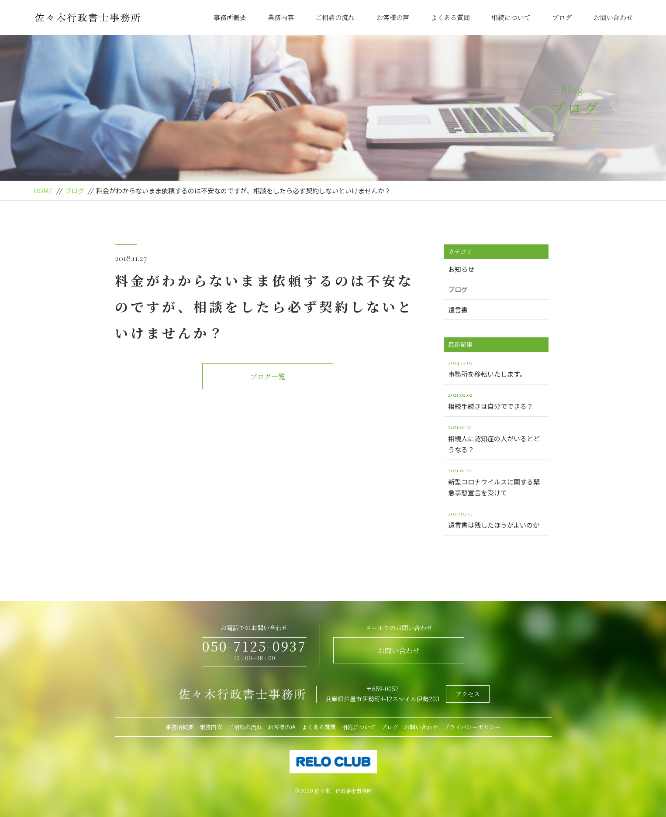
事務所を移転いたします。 (496, 367)
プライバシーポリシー (472, 727)
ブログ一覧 (267, 376)
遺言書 (458, 309)
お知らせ (461, 269)
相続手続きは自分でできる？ (496, 400)
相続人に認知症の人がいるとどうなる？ (496, 437)
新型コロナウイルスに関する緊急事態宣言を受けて (496, 481)
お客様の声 (392, 17)
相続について (511, 17)
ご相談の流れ (335, 17)
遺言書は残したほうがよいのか (496, 518)
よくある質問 (450, 17)
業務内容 (281, 17)
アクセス (468, 694)
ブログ (562, 17)
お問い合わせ (613, 17)
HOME (43, 190)
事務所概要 (230, 17)
